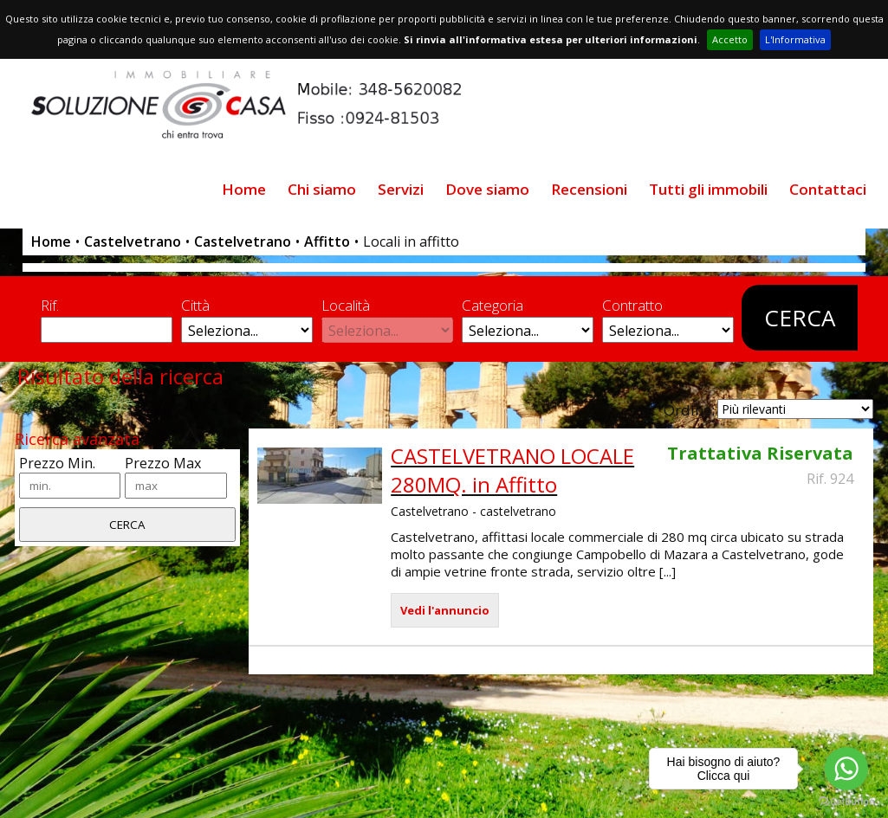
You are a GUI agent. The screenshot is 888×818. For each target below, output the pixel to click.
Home (244, 189)
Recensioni (589, 189)
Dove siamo (487, 189)
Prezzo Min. (57, 463)
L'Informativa (795, 39)
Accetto (730, 39)
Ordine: (689, 410)
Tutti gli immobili (708, 189)
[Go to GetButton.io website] (846, 801)
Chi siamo (322, 189)
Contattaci (827, 189)
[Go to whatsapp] (846, 768)
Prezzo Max (163, 463)
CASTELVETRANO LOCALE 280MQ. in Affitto (512, 470)
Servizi (401, 189)
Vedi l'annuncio (444, 610)
